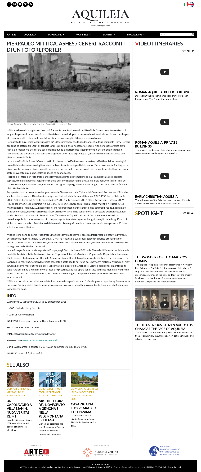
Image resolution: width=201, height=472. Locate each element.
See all (188, 50)
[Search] (175, 34)
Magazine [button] (55, 34)
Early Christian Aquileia (156, 196)
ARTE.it (11, 34)
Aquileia (30, 34)
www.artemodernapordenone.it (40, 340)
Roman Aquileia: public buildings (163, 92)
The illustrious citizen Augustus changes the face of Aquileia (164, 327)
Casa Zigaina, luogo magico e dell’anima (83, 408)
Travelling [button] (135, 34)
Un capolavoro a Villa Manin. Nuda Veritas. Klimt (19, 408)
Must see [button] (82, 34)
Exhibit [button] (108, 34)
